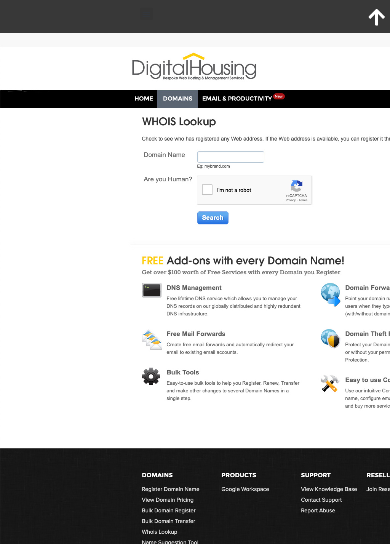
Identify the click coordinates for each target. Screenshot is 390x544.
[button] (146, 14)
